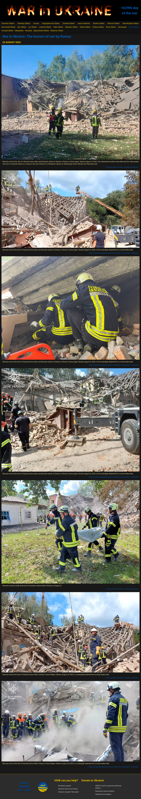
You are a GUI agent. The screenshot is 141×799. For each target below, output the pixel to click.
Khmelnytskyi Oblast (131, 23)
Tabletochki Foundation (103, 794)
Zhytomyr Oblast (56, 31)
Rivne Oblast (111, 27)
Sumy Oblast (134, 27)
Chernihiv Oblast (7, 23)
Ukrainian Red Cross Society (68, 789)
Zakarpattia (19, 31)
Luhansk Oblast (45, 27)
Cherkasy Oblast (23, 23)
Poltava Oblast (98, 27)
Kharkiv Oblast (98, 23)
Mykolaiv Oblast (71, 27)
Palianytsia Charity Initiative (104, 791)
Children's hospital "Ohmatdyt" (68, 792)
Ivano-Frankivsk (84, 23)
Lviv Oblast (32, 27)
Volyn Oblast (58, 27)
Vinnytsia (28, 31)
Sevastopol (122, 27)
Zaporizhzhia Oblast (41, 31)
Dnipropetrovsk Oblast (50, 23)
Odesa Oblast (85, 27)
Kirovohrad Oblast (8, 27)
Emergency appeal (64, 786)
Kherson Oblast (114, 23)
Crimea (36, 23)
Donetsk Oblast (69, 23)
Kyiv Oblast (22, 27)
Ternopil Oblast (7, 31)
